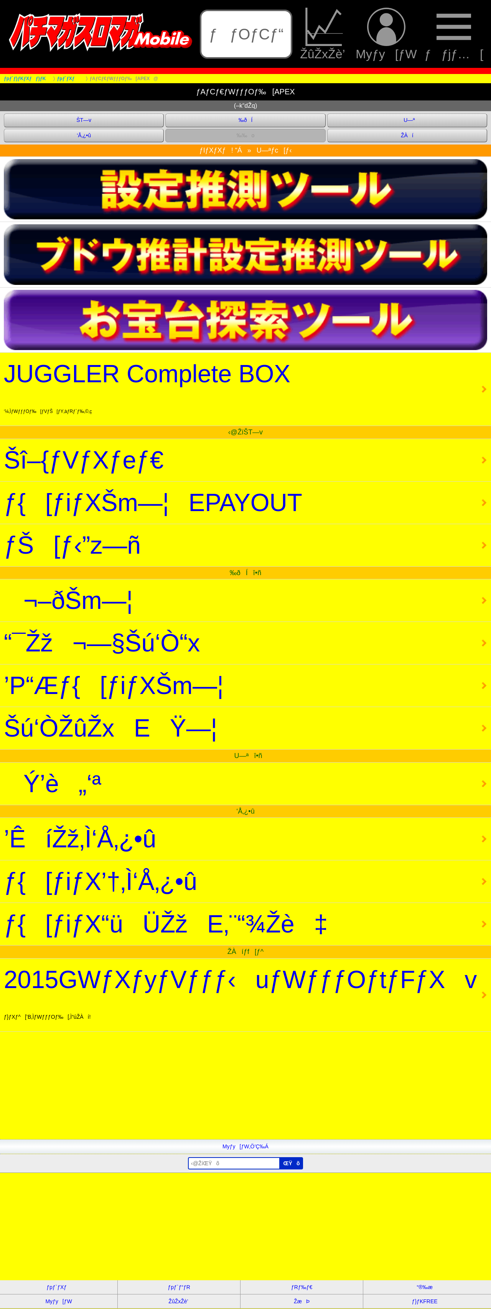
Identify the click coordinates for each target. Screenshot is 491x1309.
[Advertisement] (230, 1085)
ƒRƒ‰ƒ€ (301, 1287)
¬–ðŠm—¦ (68, 600)
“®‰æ (424, 1287)
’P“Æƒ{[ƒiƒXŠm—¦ (114, 685)
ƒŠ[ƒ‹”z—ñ (72, 545)
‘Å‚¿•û (84, 135)
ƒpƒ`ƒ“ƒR (179, 1287)
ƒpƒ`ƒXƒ (58, 1287)
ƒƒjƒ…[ (454, 34)
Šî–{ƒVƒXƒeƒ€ (83, 460)
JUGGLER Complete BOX (147, 387)
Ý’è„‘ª (52, 784)
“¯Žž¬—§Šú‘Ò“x (102, 643)
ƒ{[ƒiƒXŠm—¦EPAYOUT (153, 502)
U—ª (407, 120)
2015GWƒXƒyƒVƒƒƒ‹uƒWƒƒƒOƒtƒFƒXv (240, 993)
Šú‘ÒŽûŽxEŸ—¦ (110, 728)
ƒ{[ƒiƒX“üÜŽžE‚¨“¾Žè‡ (166, 924)
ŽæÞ (302, 1301)
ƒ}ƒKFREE (425, 1301)
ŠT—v (83, 120)
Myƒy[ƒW (386, 34)
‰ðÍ (246, 120)
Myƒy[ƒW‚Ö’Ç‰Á (245, 1146)
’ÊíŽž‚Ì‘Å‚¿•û (80, 839)
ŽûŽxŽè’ (324, 34)
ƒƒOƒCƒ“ (246, 34)
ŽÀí (407, 135)
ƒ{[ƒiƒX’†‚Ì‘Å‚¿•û (100, 881)
